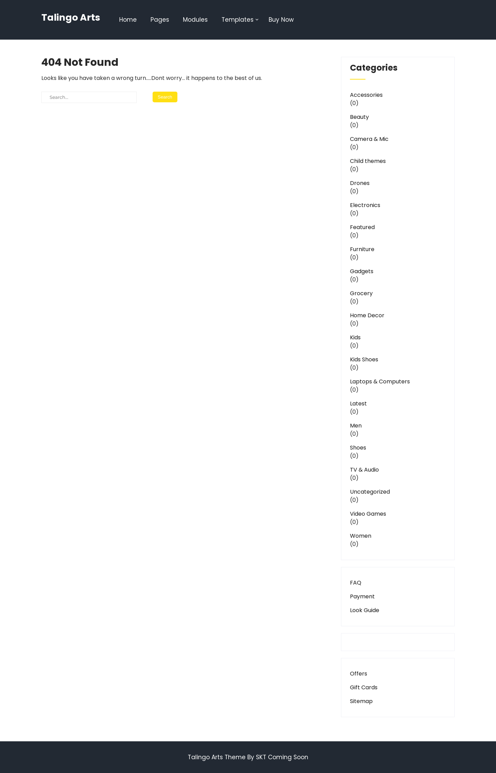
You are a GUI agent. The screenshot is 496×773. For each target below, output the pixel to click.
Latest (358, 404)
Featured (362, 227)
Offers (358, 674)
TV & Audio (364, 470)
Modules (195, 20)
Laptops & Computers (380, 381)
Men (356, 426)
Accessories (366, 95)
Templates (237, 20)
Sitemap (361, 701)
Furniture (362, 249)
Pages (160, 20)
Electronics (365, 205)
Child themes (368, 161)
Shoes (358, 448)
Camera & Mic (369, 139)
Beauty (359, 117)
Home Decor (367, 315)
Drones (360, 183)
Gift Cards (364, 687)
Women (360, 536)
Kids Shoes (364, 359)
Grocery (361, 293)
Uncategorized (370, 492)
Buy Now (281, 20)
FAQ (355, 583)
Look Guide (364, 610)
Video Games (368, 514)
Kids (355, 337)
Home (128, 20)
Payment (362, 596)
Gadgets (361, 271)
